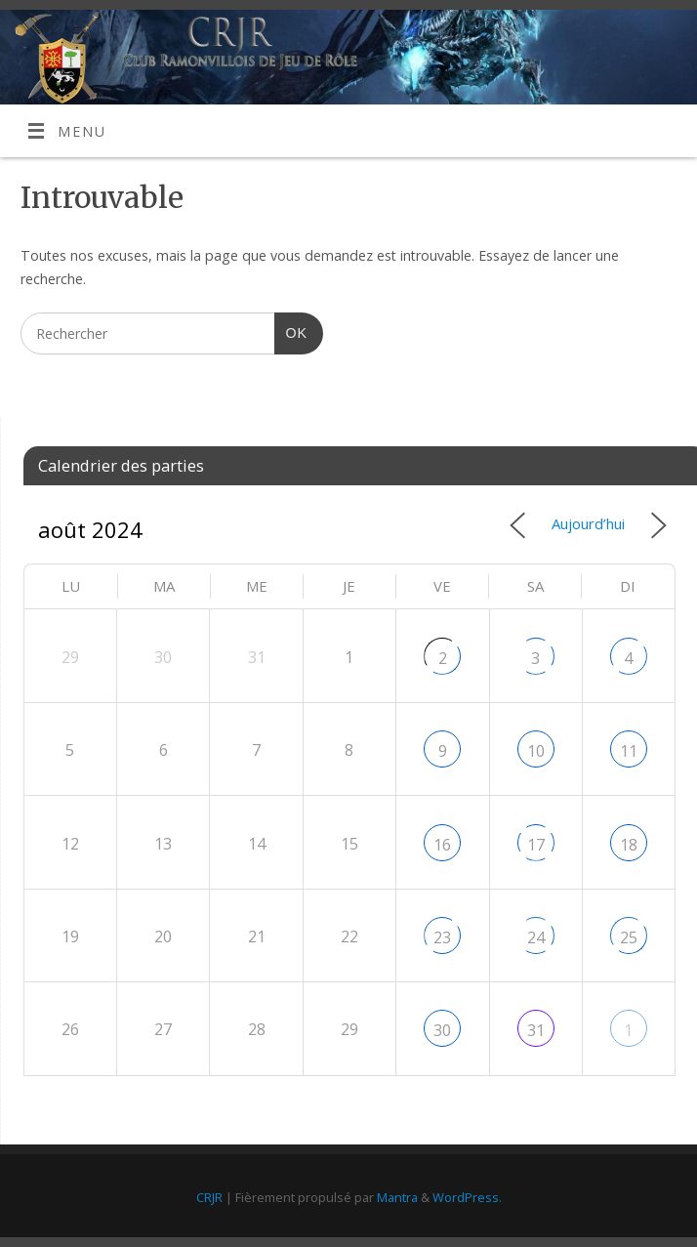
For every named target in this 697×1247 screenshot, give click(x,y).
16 (442, 844)
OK (291, 330)
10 (536, 751)
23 (442, 937)
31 (536, 1030)
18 (628, 844)
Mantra (397, 1197)
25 (628, 937)
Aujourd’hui (588, 523)
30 (442, 1030)
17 (536, 844)
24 (536, 937)
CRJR (209, 1197)
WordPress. (467, 1197)
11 (628, 751)
